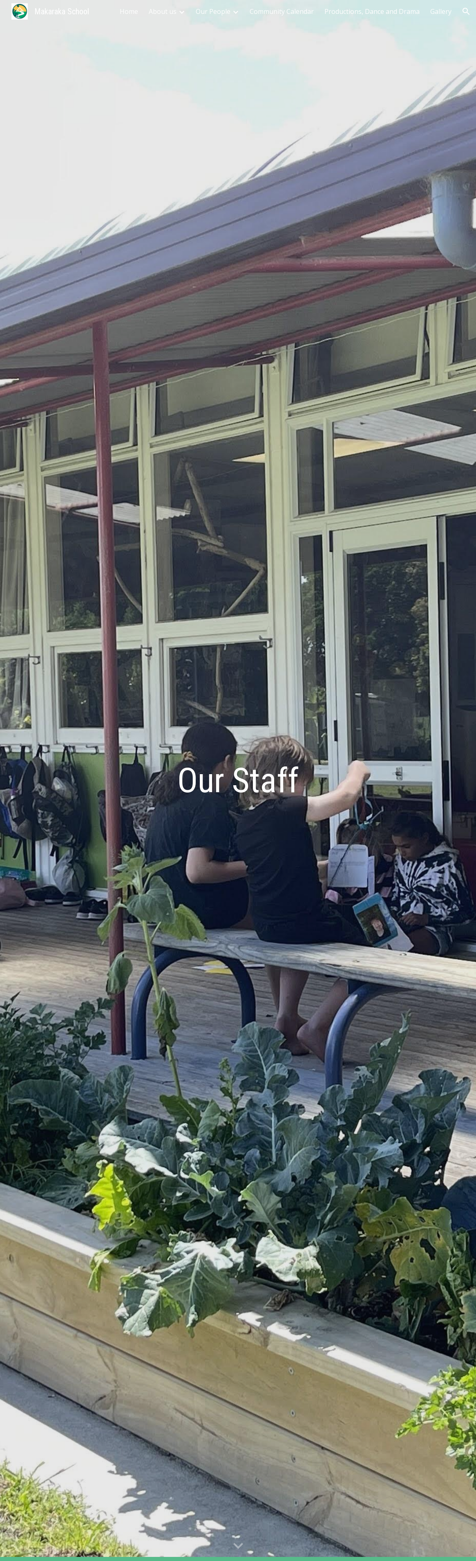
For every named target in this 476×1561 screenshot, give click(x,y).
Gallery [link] (440, 11)
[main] (238, 780)
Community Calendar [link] (282, 11)
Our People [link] (213, 11)
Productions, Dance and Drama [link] (372, 11)
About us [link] (163, 11)
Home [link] (129, 11)
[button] (466, 11)
